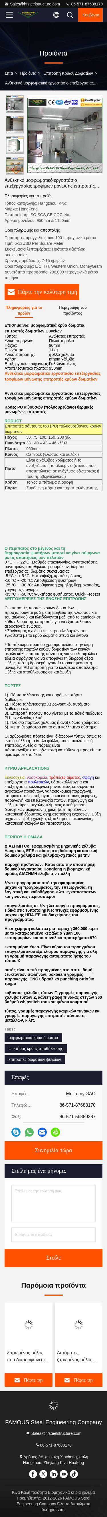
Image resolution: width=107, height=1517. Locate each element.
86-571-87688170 (84, 4)
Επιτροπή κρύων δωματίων (68, 73)
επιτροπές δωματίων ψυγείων (35, 1059)
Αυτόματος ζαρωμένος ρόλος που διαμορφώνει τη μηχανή (77, 1356)
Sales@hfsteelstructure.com (32, 4)
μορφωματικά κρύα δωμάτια (33, 1037)
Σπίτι (9, 73)
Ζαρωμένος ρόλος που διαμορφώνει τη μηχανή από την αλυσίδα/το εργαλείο (27, 1356)
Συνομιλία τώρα (53, 1150)
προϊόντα (28, 73)
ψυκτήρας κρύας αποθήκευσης (36, 1048)
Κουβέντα (90, 15)
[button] (16, 172)
